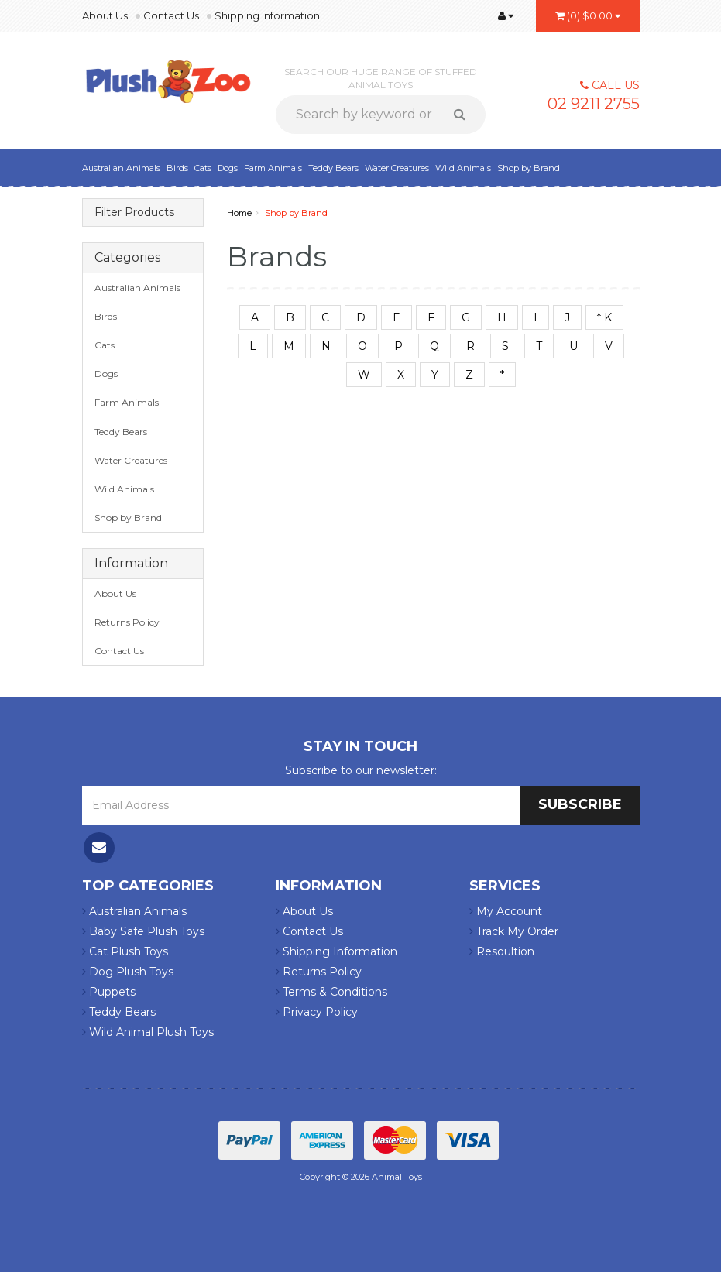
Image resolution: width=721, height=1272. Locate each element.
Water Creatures (397, 168)
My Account (505, 911)
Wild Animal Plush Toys (148, 1032)
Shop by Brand (528, 168)
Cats (202, 168)
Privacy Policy (317, 1012)
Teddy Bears (333, 168)
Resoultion (501, 951)
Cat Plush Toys (125, 951)
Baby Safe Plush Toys (143, 931)
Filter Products (134, 212)
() (587, 15)
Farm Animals (273, 168)
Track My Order (513, 931)
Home (239, 212)
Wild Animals (463, 168)
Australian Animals (121, 168)
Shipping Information (267, 15)
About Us (105, 15)
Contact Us (171, 15)
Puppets (109, 992)
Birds (177, 168)
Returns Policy (127, 622)
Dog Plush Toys (127, 972)
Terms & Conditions (331, 992)
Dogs (228, 168)
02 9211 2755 (594, 103)
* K (604, 317)
